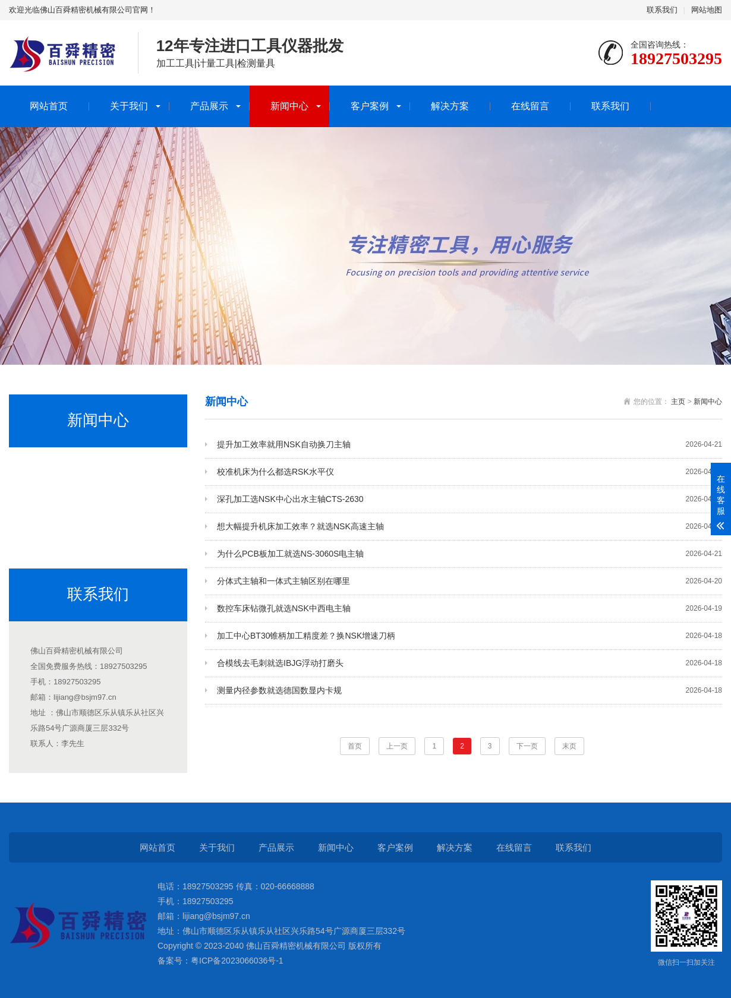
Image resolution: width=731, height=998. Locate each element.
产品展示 (209, 106)
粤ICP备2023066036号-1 (237, 960)
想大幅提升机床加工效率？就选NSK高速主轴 (469, 526)
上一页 (397, 746)
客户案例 (370, 106)
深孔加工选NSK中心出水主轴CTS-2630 (469, 499)
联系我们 (662, 9)
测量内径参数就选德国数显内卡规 (469, 690)
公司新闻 (40, 465)
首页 (355, 746)
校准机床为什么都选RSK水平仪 (469, 472)
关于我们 (129, 106)
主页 (678, 401)
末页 (569, 746)
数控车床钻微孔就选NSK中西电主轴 (469, 608)
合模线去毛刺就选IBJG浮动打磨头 (469, 663)
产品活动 (40, 538)
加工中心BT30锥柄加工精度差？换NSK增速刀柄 (469, 636)
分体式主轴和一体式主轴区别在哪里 (469, 581)
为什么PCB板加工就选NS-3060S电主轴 (469, 554)
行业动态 (40, 502)
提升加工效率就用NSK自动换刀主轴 (469, 444)
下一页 (527, 746)
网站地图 (706, 9)
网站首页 (49, 106)
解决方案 (450, 106)
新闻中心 (289, 106)
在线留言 (530, 106)
